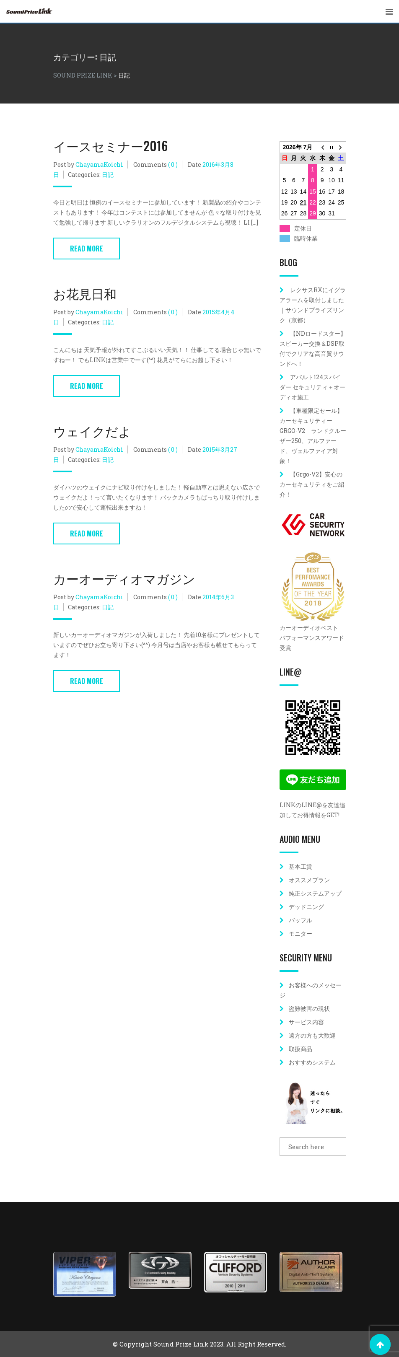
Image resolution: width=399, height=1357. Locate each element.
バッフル (300, 920)
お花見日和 (85, 293)
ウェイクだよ (92, 430)
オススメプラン (309, 880)
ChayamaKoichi (99, 164)
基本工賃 (300, 866)
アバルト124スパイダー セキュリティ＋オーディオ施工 (312, 387)
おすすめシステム (312, 1062)
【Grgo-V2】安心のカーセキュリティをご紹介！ (312, 484)
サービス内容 (306, 1022)
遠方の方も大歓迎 (312, 1035)
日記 (108, 175)
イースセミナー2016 (110, 145)
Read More (86, 248)
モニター (300, 933)
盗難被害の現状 (309, 1009)
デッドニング (306, 907)
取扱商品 (300, 1049)
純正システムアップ (315, 893)
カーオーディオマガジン (124, 578)
